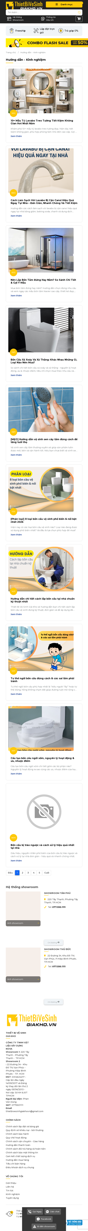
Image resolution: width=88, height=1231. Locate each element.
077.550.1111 (58, 907)
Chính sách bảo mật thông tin (22, 1152)
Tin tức (9, 1190)
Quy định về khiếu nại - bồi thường (24, 1130)
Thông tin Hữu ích (48, 18)
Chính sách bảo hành (17, 1134)
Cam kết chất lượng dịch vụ (20, 1156)
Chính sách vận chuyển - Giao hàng (25, 1141)
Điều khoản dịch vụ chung (20, 1167)
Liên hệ (10, 1186)
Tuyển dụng (12, 1198)
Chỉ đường (54, 942)
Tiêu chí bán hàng (15, 1163)
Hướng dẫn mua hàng (17, 1160)
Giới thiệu (11, 1183)
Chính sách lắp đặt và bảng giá (22, 1126)
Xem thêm (16, 136)
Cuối (46, 872)
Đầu (10, 872)
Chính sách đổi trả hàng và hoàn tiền (26, 1148)
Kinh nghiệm (13, 1194)
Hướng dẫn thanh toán (18, 1145)
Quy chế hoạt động (16, 1137)
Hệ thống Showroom (15, 18)
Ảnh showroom (23, 923)
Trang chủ (11, 52)
